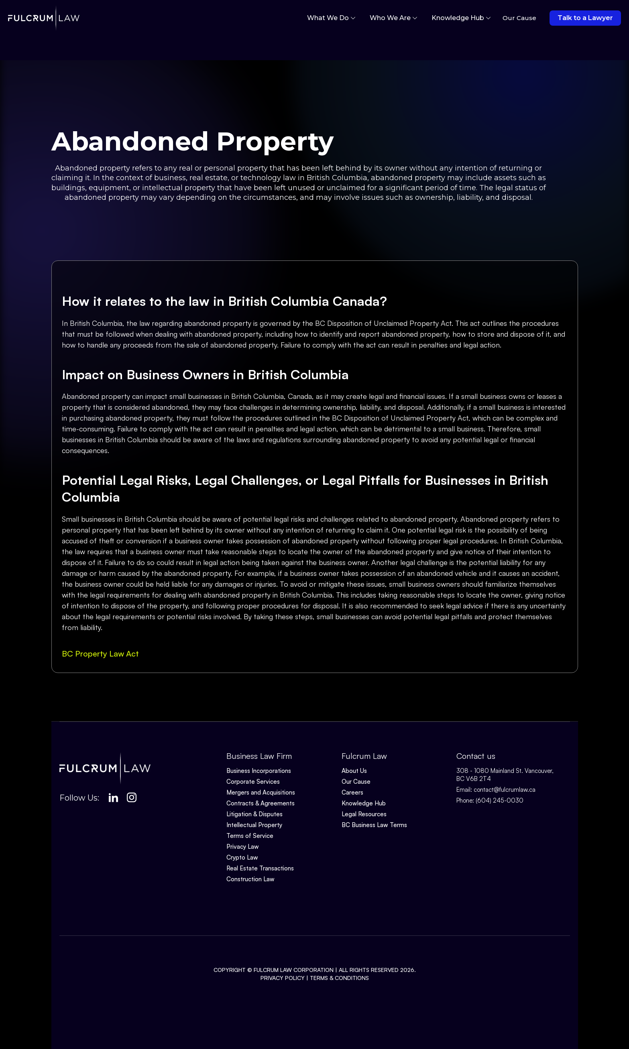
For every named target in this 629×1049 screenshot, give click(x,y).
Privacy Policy (283, 977)
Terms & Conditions (339, 977)
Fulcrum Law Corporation (294, 969)
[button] (331, 18)
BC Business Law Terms (374, 825)
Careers (352, 792)
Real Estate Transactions (260, 868)
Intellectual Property (254, 825)
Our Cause (356, 781)
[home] (43, 18)
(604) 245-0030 (499, 800)
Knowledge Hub (364, 803)
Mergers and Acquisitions (260, 792)
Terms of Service (249, 836)
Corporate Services (253, 781)
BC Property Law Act (100, 654)
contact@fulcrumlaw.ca (504, 789)
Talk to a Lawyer (585, 18)
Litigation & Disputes (254, 814)
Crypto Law (242, 857)
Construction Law (250, 879)
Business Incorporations (258, 771)
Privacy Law (242, 846)
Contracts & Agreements (260, 803)
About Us (354, 771)
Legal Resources (364, 814)
